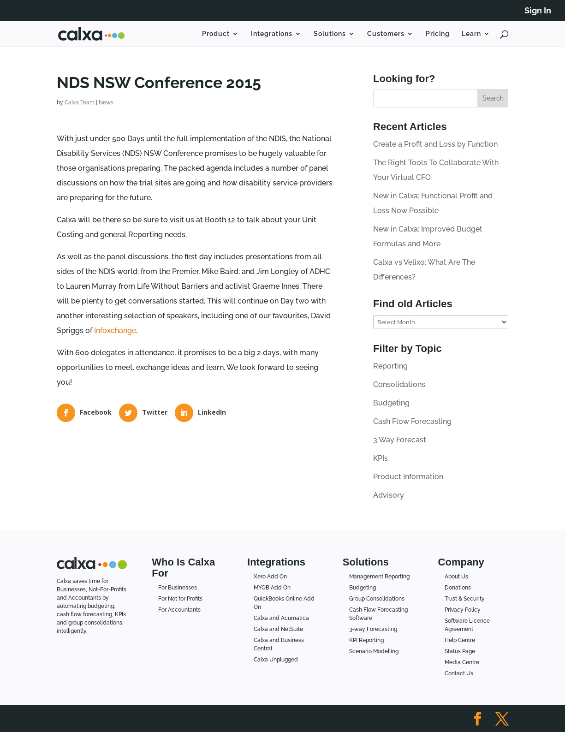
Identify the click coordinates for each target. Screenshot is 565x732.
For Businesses (177, 587)
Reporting (390, 366)
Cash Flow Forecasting (412, 421)
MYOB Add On (272, 587)
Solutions (330, 33)
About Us (456, 576)
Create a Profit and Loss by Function (435, 144)
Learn (471, 33)
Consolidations (399, 384)
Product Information (408, 476)
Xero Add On (270, 576)
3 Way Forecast (399, 439)
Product (216, 33)
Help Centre (460, 640)
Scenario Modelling (373, 651)
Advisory (388, 495)
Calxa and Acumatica (281, 618)
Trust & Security (465, 598)
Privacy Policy (463, 610)
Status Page (460, 651)
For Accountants (179, 610)
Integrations (271, 33)
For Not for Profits (180, 598)
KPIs (380, 458)
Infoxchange (115, 330)
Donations (458, 587)
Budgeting (391, 403)
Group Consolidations (376, 598)
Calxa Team (80, 102)
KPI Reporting (366, 640)
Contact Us (459, 673)
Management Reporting (379, 576)
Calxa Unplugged (276, 659)
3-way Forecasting (373, 629)
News (106, 102)
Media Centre (462, 662)
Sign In (537, 10)
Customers (385, 33)
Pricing (438, 33)
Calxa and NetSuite (278, 629)
